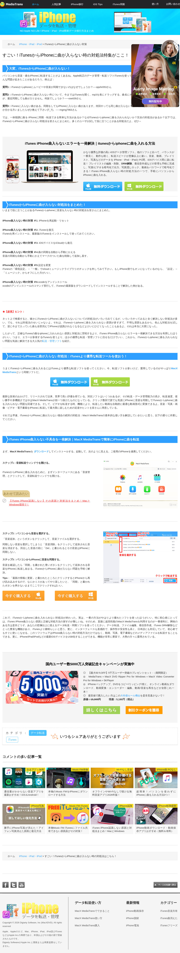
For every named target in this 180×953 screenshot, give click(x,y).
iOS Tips (98, 4)
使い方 (155, 4)
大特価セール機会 (130, 695)
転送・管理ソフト (52, 341)
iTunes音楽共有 (169, 910)
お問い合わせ (173, 4)
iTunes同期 (119, 4)
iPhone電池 (132, 925)
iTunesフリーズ (169, 925)
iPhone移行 (77, 4)
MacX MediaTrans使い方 (88, 918)
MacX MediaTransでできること (92, 910)
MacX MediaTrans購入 (87, 925)
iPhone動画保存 (135, 910)
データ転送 (38, 732)
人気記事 (56, 4)
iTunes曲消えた (169, 918)
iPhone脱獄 (132, 918)
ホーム (35, 4)
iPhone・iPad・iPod (30, 44)
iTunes (12, 739)
